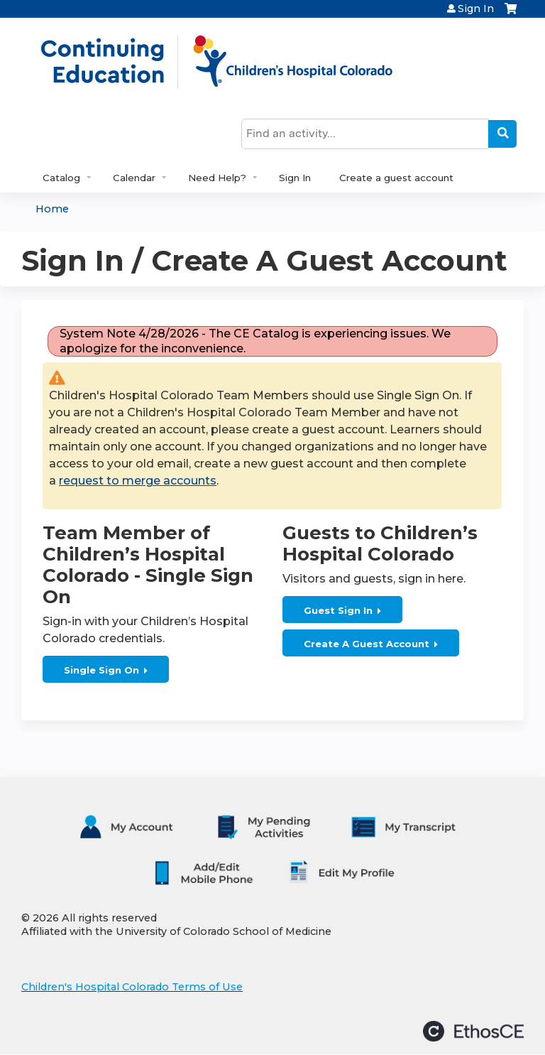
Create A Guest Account (366, 643)
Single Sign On (101, 670)
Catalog (61, 177)
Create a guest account (396, 177)
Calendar (134, 177)
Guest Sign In (338, 610)
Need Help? (217, 177)
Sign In (476, 8)
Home (52, 208)
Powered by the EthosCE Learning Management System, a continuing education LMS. (473, 1031)
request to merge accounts (137, 480)
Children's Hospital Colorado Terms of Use (132, 986)
